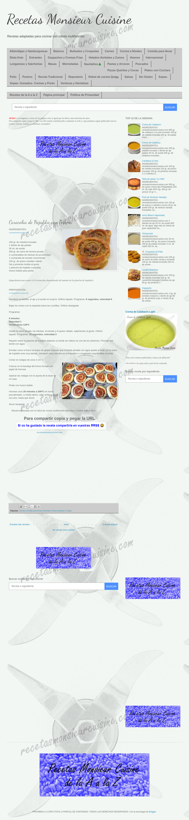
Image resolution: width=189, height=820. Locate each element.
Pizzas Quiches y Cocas (123, 70)
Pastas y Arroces (118, 63)
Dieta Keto (16, 57)
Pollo (13, 76)
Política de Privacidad (84, 94)
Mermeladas (70, 63)
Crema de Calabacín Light (140, 311)
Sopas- (163, 76)
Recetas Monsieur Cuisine (69, 19)
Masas (52, 63)
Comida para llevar (160, 51)
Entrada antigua (110, 524)
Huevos (135, 57)
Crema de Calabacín (151, 124)
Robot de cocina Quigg (103, 76)
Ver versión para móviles (63, 530)
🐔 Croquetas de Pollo (152, 252)
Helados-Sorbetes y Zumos (106, 57)
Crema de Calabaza (151, 142)
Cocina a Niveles (131, 51)
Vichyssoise (147, 233)
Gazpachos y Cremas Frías (65, 57)
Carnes (109, 51)
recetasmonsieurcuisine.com (18, 233)
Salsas (128, 76)
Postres (27, 76)
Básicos (58, 51)
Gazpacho (147, 288)
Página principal (54, 94)
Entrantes (35, 57)
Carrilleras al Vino (150, 161)
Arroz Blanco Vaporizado (153, 215)
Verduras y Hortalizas (74, 83)
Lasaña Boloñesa (150, 270)
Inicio (66, 524)
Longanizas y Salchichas (26, 63)
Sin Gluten (146, 76)
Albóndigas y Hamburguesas (29, 51)
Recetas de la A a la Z (23, 94)
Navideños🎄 (93, 64)
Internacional (154, 57)
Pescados (141, 63)
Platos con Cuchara (157, 70)
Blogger (152, 812)
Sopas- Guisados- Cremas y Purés (32, 83)
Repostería (75, 76)
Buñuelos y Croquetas (84, 51)
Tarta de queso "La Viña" (153, 179)
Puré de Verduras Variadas (154, 197)
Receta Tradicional (50, 76)
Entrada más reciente (19, 524)
